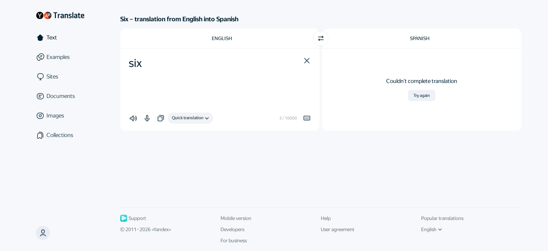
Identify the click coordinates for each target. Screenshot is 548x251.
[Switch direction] (321, 38)
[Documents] (60, 96)
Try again (421, 95)
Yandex (161, 229)
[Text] (60, 38)
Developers (232, 229)
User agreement (337, 229)
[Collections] (60, 135)
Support (133, 218)
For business (234, 240)
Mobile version (236, 218)
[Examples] (60, 57)
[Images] (60, 116)
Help (326, 218)
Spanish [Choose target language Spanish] (420, 38)
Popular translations (442, 218)
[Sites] (60, 77)
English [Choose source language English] (222, 38)
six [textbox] (135, 63)
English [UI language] (431, 229)
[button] (307, 61)
